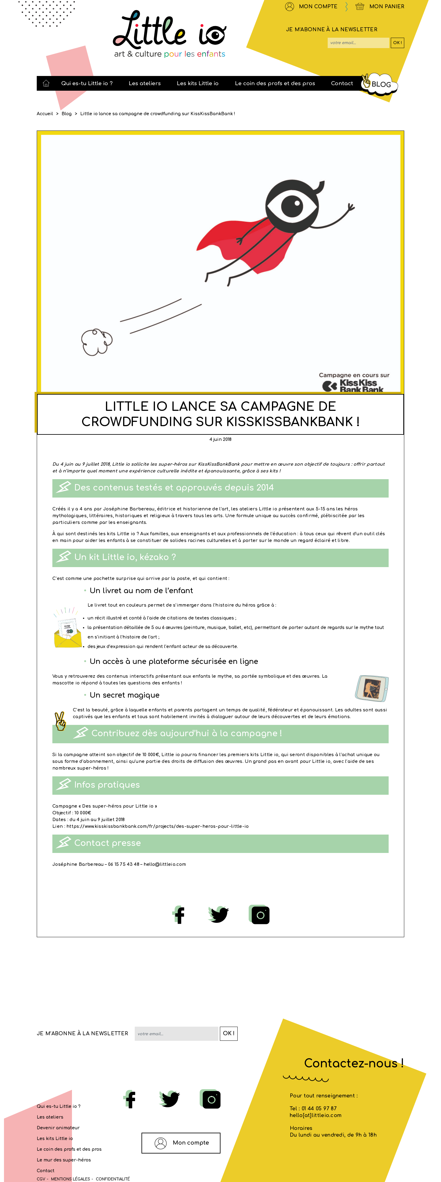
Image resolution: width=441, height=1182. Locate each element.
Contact (46, 1171)
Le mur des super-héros (64, 1160)
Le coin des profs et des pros (69, 1149)
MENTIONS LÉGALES (70, 1179)
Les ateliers (50, 1117)
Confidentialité (113, 1179)
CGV (41, 1179)
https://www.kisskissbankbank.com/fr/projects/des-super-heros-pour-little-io (157, 826)
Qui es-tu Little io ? (59, 1106)
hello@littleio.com (165, 864)
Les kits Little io (55, 1138)
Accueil (45, 114)
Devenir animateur (58, 1128)
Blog (67, 114)
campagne (76, 754)
